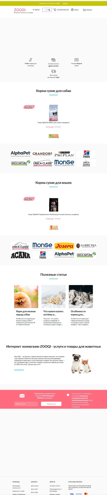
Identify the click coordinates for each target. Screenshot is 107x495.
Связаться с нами (18, 491)
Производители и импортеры (55, 490)
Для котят (34, 489)
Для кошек (34, 486)
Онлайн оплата (55, 486)
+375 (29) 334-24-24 (63, 8)
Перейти (65, 2)
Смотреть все (53, 94)
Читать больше (19, 368)
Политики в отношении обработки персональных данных (80, 397)
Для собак (34, 492)
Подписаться (51, 403)
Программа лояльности (16, 487)
